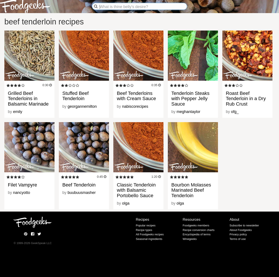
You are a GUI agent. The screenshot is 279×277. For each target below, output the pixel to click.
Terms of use (238, 239)
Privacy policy (238, 234)
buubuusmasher (82, 192)
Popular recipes (145, 225)
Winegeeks (190, 239)
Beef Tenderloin (79, 185)
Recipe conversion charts (198, 230)
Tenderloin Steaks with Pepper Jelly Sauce (190, 98)
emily (17, 111)
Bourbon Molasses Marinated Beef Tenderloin (191, 190)
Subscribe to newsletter (244, 225)
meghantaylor (188, 111)
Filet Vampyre (22, 185)
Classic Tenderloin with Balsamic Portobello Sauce (136, 190)
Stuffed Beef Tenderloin (75, 96)
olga (125, 203)
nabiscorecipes (135, 106)
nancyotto (21, 192)
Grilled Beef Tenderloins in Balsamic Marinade (28, 98)
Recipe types (144, 230)
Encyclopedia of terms (197, 234)
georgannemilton (82, 106)
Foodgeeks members (196, 225)
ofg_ (235, 111)
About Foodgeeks (241, 230)
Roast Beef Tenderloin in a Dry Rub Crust (246, 98)
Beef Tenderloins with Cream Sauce (136, 96)
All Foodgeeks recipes (150, 234)
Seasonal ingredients (149, 239)
